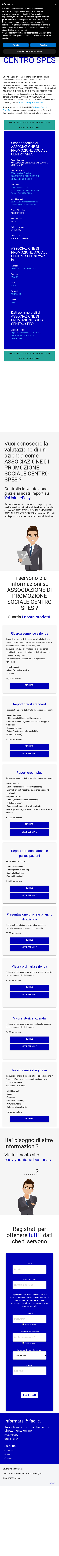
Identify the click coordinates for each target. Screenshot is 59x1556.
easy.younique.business (27, 1159)
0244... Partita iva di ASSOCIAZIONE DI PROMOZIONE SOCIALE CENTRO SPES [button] (25, 190)
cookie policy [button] (42, 19)
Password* (29, 1313)
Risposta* (29, 1365)
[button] (55, 4)
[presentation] (34, 1384)
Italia (13, 302)
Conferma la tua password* (29, 1332)
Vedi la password (31, 1325)
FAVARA (14, 277)
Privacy (8, 1454)
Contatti (8, 1458)
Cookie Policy (11, 1439)
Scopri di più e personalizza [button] (29, 51)
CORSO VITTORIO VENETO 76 (24, 269)
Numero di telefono (29, 1279)
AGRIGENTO (16, 294)
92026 (13, 285)
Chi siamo (9, 1450)
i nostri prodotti (35, 617)
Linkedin (52, 1483)
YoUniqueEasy (17, 497)
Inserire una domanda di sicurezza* (30, 1350)
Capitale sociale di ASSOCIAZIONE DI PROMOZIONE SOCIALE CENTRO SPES (26, 336)
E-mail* (29, 1264)
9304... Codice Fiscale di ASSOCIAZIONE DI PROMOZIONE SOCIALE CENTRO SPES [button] (25, 176)
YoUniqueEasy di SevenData (31, 102)
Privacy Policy (11, 1435)
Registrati (29, 1395)
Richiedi (29, 685)
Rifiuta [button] (16, 45)
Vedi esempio (29, 753)
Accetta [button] (43, 45)
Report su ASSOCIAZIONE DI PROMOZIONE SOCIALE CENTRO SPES (29, 124)
